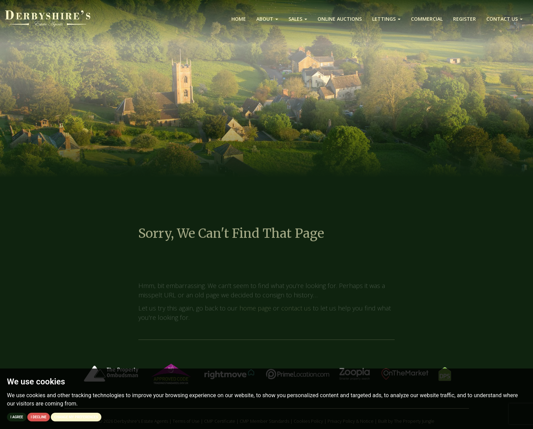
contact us (296, 312)
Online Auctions (340, 19)
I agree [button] (16, 417)
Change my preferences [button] (76, 417)
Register (464, 19)
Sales (297, 19)
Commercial (427, 19)
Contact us (504, 19)
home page (255, 312)
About (267, 19)
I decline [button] (38, 417)
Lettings (386, 19)
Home (238, 19)
